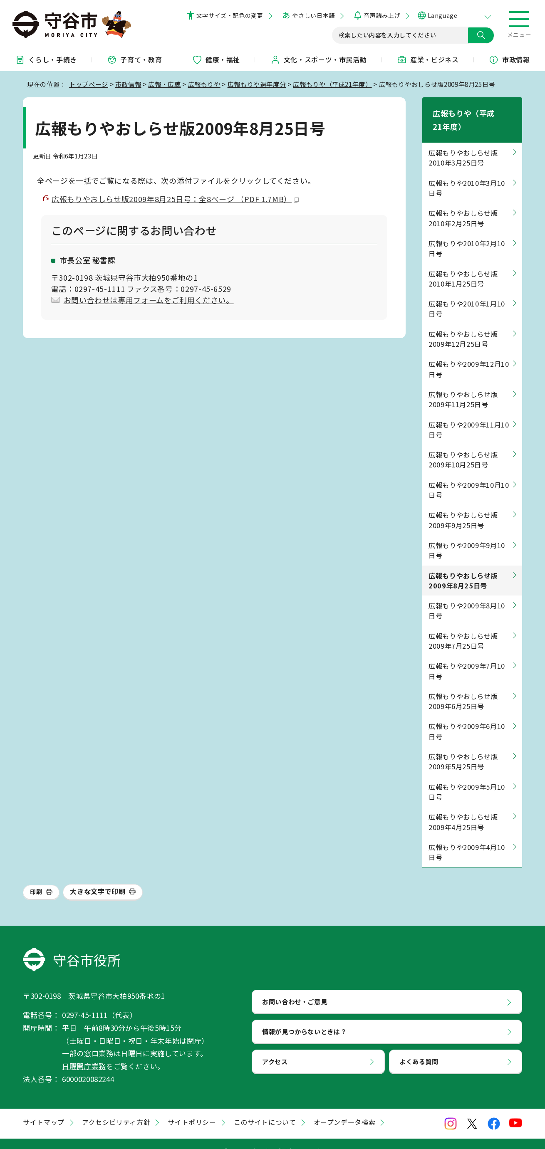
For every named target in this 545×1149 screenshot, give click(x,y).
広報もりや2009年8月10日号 (467, 598)
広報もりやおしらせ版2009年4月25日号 (463, 809)
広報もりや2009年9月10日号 (467, 537)
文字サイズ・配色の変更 (229, 15)
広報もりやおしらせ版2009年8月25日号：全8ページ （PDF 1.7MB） (175, 198)
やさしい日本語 (313, 15)
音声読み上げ (382, 15)
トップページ (88, 84)
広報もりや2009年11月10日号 (469, 416)
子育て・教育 (134, 59)
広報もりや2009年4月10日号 (467, 839)
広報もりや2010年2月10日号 (467, 235)
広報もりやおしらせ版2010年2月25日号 (463, 205)
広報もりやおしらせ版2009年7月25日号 (463, 628)
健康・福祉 (216, 59)
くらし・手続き (46, 59)
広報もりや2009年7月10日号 (467, 658)
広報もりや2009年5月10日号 (467, 778)
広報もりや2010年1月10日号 (467, 296)
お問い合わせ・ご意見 (294, 988)
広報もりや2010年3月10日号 (467, 175)
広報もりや (204, 84)
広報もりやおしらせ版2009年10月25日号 (463, 447)
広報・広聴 (164, 84)
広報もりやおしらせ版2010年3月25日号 (463, 145)
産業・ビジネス (427, 59)
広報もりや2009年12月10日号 (469, 356)
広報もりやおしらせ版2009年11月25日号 (463, 386)
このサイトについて (265, 1109)
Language (442, 15)
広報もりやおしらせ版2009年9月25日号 (463, 507)
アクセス (275, 1048)
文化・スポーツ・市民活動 (318, 59)
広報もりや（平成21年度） (332, 84)
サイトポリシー (192, 1109)
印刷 (36, 879)
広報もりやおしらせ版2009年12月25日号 (463, 326)
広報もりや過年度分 (257, 84)
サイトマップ (43, 1109)
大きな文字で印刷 (97, 878)
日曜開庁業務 (84, 1053)
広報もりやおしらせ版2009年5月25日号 (463, 749)
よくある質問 (418, 1048)
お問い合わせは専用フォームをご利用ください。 (149, 299)
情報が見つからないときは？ (304, 1018)
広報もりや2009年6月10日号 (467, 718)
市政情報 (128, 84)
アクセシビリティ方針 (116, 1109)
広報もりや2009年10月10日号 (469, 477)
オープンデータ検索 (345, 1109)
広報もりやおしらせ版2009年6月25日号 (463, 688)
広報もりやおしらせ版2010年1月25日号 (463, 265)
